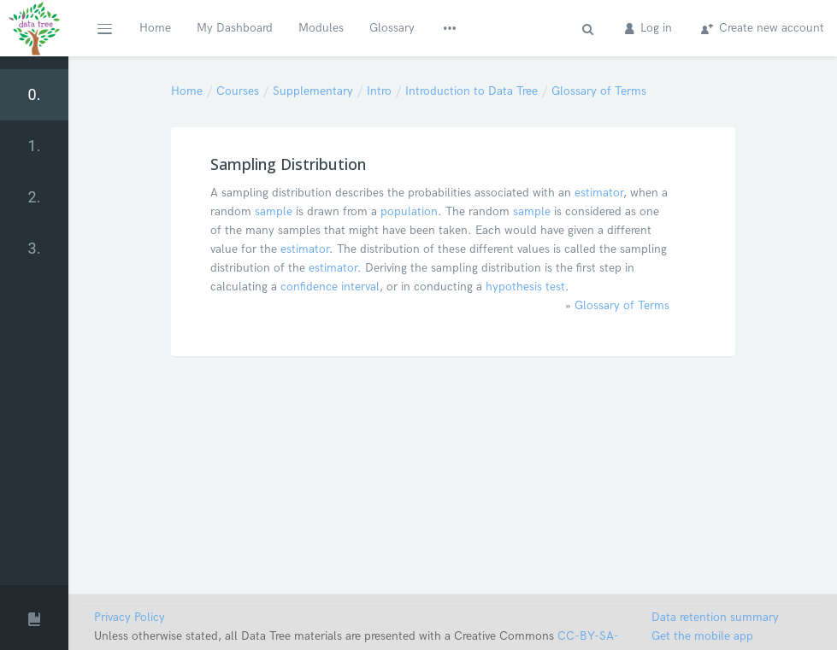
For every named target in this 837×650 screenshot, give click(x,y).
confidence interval (330, 286)
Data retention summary (715, 617)
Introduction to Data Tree (471, 91)
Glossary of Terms (598, 91)
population (409, 211)
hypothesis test (525, 286)
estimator (599, 192)
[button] (104, 28)
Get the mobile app (702, 636)
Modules (321, 27)
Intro (379, 91)
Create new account (763, 27)
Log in (649, 27)
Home (155, 27)
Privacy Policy (129, 617)
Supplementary (313, 91)
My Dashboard (235, 27)
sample (273, 211)
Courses (237, 91)
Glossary (392, 27)
